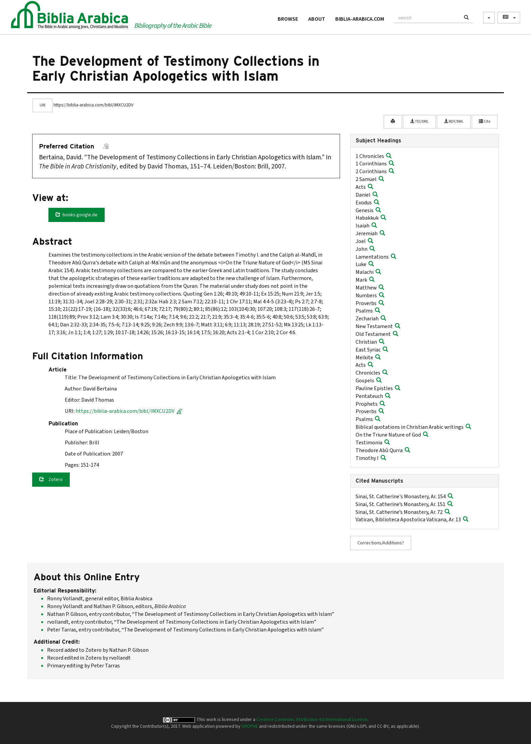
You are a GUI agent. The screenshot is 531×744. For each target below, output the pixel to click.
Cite (484, 121)
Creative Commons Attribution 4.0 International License (311, 719)
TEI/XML (419, 121)
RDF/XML (454, 121)
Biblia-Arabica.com (359, 19)
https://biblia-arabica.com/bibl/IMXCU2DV (129, 411)
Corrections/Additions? (380, 543)
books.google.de (77, 215)
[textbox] (427, 17)
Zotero (51, 479)
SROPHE (249, 726)
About (316, 19)
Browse (288, 19)
